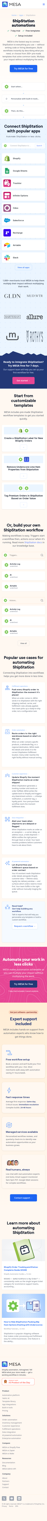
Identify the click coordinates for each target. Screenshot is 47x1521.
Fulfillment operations (11, 1429)
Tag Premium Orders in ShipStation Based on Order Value (23, 497)
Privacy (4, 1506)
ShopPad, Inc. (40, 1504)
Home (14, 15)
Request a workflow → (25, 926)
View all (23, 643)
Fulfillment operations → (21, 686)
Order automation (9, 1419)
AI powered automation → (21, 861)
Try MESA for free (23, 68)
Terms (11, 1506)
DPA (16, 1506)
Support (5, 1484)
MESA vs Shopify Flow (11, 1447)
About (4, 1478)
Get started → (23, 380)
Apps (21, 15)
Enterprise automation (11, 1438)
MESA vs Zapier (8, 1450)
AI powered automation (12, 1435)
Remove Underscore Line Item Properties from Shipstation (23, 468)
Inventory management (12, 1423)
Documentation (8, 1462)
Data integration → (19, 818)
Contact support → (23, 1197)
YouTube (11, 1498)
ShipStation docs (33, 542)
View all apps (23, 267)
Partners (5, 1481)
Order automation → (19, 730)
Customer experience (11, 1426)
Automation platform (11, 1395)
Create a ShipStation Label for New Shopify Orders (23, 439)
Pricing (5, 1410)
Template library (9, 1401)
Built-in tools (7, 1407)
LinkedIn (19, 1498)
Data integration (9, 1432)
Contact (5, 1487)
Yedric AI (5, 1398)
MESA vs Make (8, 1453)
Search (39, 145)
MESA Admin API (9, 1469)
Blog (4, 1465)
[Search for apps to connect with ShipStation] (21, 145)
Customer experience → (20, 774)
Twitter (4, 1498)
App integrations (9, 1404)
